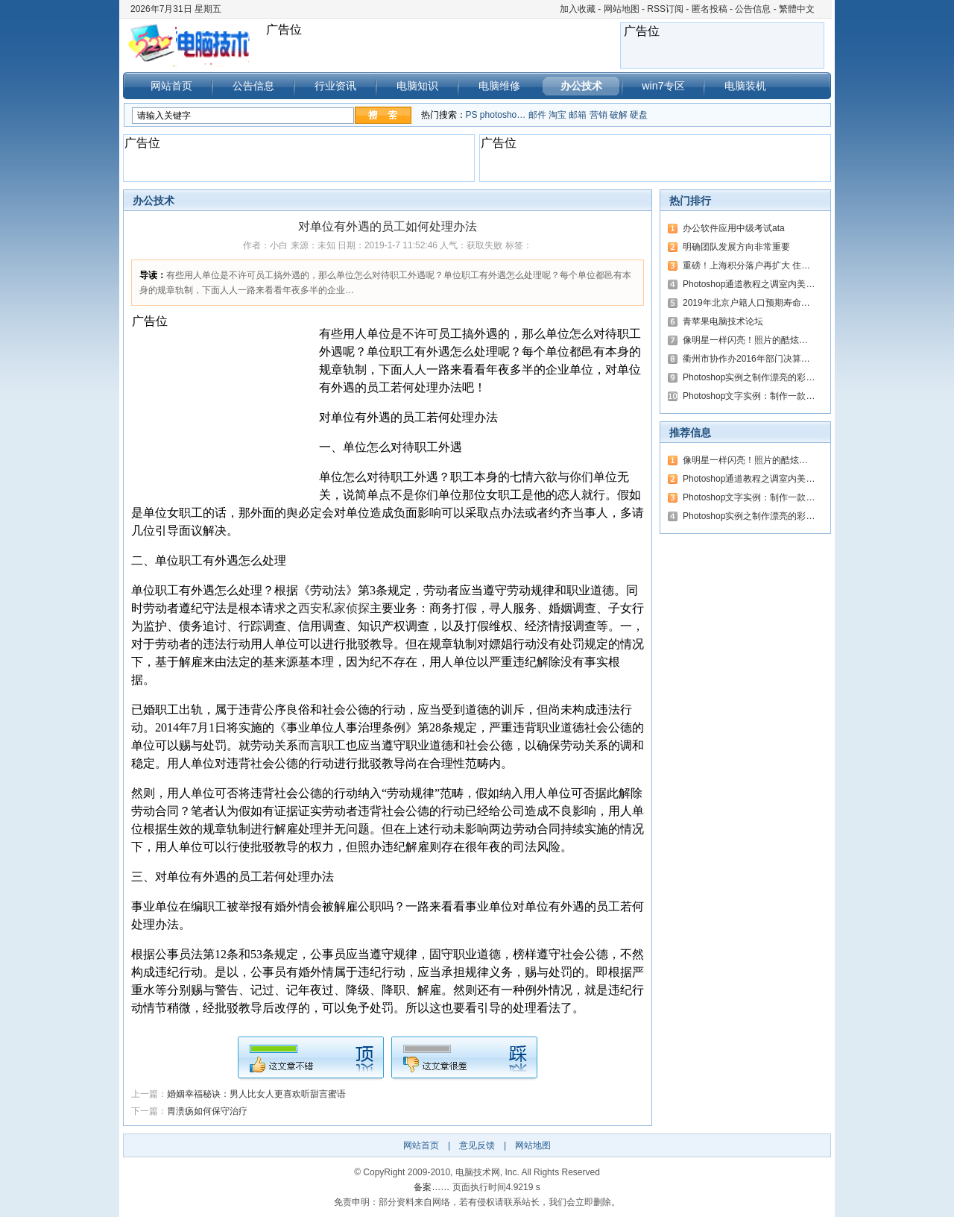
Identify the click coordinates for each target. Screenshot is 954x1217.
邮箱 (578, 115)
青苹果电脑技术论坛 (723, 321)
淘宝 (557, 115)
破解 (619, 115)
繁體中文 (797, 9)
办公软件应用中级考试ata (734, 228)
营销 (598, 115)
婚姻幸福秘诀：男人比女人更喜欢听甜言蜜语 (256, 1094)
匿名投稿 (709, 9)
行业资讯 (335, 86)
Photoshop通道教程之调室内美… (749, 284)
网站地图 (621, 9)
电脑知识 (417, 86)
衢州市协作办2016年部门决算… (746, 358)
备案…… (431, 1187)
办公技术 (581, 86)
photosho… (502, 115)
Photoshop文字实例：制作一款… (749, 396)
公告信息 (753, 9)
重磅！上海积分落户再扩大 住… (746, 265)
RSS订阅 (665, 9)
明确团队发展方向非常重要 (736, 247)
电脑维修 (499, 86)
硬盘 (639, 115)
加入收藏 (578, 9)
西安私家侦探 (334, 608)
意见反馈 (477, 1145)
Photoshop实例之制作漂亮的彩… (749, 377)
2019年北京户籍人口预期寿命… (746, 303)
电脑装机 (745, 86)
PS (472, 115)
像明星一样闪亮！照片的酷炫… (745, 340)
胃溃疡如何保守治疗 (207, 1111)
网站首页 (171, 86)
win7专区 (663, 86)
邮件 (537, 115)
